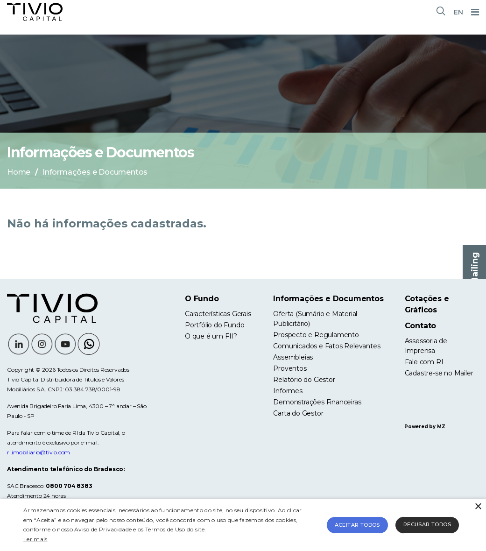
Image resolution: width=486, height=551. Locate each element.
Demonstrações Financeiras (317, 402)
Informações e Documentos (328, 298)
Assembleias (293, 357)
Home (18, 172)
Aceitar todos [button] (357, 525)
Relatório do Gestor (304, 379)
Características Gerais (218, 314)
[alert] (243, 525)
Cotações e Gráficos (427, 304)
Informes (287, 391)
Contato (421, 325)
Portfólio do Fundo (214, 325)
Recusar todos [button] (427, 524)
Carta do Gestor (298, 413)
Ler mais (35, 539)
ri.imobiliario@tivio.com (38, 452)
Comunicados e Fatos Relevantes (326, 346)
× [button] (477, 506)
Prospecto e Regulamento (316, 335)
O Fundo (202, 298)
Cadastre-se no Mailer (439, 373)
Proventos (289, 368)
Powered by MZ (424, 427)
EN (458, 12)
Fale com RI (424, 362)
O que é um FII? (211, 336)
